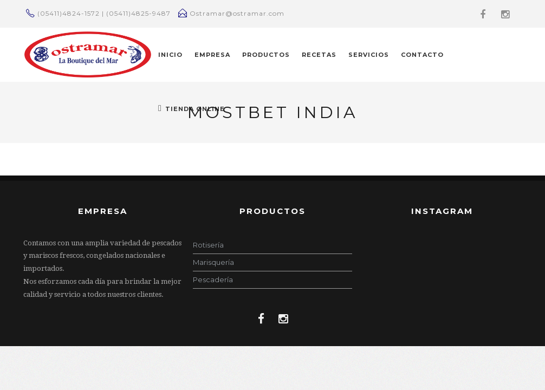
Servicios (368, 54)
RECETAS (319, 54)
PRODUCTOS (266, 54)
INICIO (170, 54)
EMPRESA (212, 54)
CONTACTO (422, 54)
